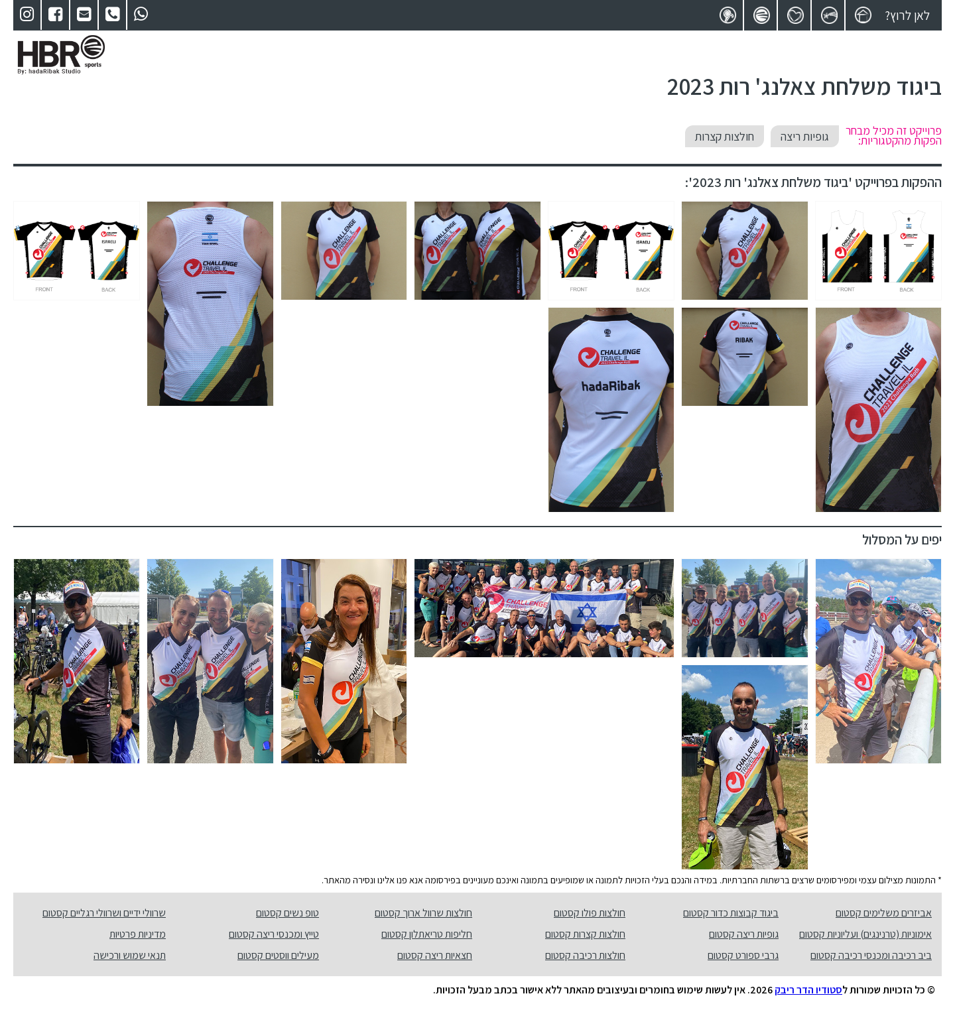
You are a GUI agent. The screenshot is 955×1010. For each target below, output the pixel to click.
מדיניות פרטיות (137, 934)
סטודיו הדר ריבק (808, 990)
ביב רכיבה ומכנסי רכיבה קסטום (871, 955)
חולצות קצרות (724, 136)
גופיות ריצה (805, 136)
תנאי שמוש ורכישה (130, 955)
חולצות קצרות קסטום (585, 934)
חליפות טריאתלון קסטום (426, 934)
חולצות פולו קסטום (589, 913)
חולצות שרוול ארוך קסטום (423, 913)
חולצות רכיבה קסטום (585, 955)
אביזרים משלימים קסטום (884, 913)
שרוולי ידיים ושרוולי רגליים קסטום (104, 913)
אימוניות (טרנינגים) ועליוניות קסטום (865, 934)
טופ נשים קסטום (287, 913)
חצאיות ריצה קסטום (434, 955)
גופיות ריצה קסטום (744, 934)
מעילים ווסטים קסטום (278, 955)
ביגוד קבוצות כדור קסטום (731, 913)
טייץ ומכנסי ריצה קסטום (274, 934)
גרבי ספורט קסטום (743, 955)
